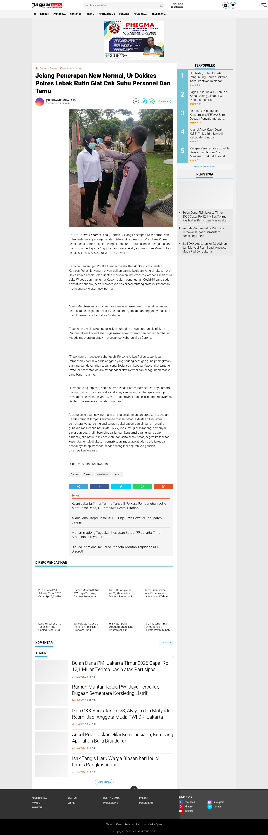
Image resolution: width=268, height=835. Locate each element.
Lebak (117, 474)
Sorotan (37, 807)
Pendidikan (140, 14)
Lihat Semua (104, 782)
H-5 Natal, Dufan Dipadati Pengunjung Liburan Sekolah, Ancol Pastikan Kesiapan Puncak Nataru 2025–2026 (209, 77)
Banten (75, 474)
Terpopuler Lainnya (205, 166)
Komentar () (164, 101)
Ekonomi (124, 14)
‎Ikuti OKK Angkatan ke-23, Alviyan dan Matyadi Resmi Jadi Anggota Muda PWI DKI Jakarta (120, 714)
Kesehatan (103, 474)
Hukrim (90, 14)
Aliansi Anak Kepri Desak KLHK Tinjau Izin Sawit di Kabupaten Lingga (206, 133)
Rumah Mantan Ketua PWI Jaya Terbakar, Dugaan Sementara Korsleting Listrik (115, 690)
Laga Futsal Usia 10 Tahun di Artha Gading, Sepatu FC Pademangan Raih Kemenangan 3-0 (209, 96)
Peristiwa (59, 14)
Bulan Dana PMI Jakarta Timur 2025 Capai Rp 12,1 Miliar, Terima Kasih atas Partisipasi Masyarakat (120, 669)
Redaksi (129, 824)
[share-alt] (78, 486)
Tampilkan (165, 642)
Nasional (75, 14)
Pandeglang (110, 802)
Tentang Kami (114, 824)
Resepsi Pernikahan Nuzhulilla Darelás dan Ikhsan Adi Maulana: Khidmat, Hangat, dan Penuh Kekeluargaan (210, 152)
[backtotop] (134, 790)
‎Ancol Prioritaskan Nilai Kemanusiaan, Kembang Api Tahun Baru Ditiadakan (122, 738)
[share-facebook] (136, 101)
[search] (124, 5)
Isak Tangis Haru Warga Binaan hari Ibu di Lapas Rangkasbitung (115, 761)
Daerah (44, 14)
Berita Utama (107, 14)
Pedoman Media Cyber (149, 824)
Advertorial (159, 14)
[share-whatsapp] (152, 101)
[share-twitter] (144, 101)
